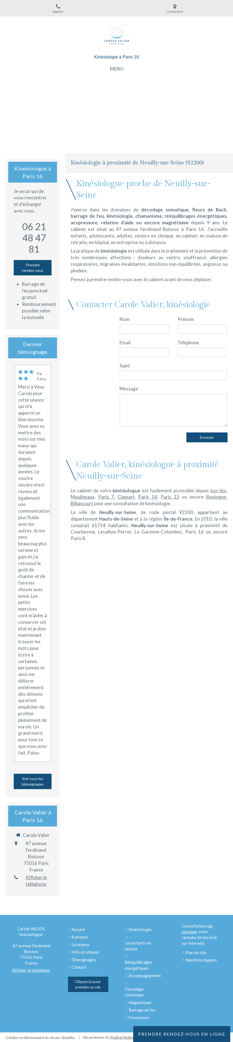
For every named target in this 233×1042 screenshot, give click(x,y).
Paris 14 (147, 497)
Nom (125, 319)
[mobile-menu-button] (116, 69)
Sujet (125, 365)
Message (129, 389)
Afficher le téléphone (36, 881)
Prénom (186, 319)
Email (125, 342)
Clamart (126, 497)
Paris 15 (170, 497)
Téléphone (188, 342)
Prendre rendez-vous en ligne (181, 1034)
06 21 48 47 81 (34, 238)
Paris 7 (106, 497)
